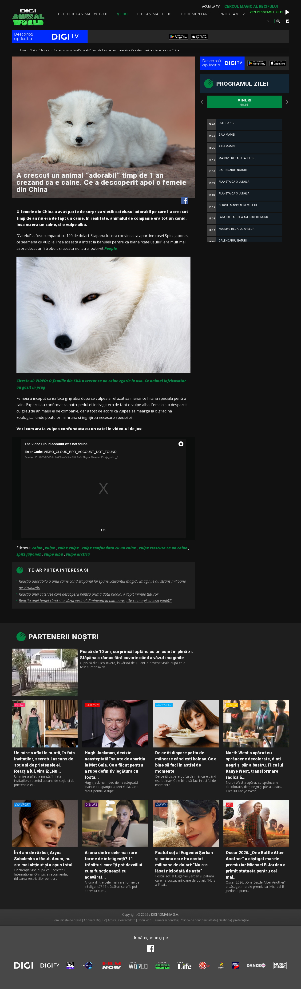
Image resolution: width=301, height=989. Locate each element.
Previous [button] (202, 102)
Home (23, 50)
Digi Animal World (28, 17)
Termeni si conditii (165, 920)
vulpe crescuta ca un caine (163, 547)
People (110, 248)
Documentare (195, 14)
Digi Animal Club (154, 14)
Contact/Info (126, 920)
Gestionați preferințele (234, 920)
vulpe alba (53, 554)
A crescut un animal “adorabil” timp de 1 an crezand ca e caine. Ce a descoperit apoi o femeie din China (116, 50)
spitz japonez (28, 554)
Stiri (33, 50)
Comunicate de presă (66, 920)
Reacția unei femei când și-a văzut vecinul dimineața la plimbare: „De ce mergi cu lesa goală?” (95, 600)
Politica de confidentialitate (198, 920)
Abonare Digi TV (94, 920)
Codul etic (144, 920)
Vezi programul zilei (266, 12)
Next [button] (287, 102)
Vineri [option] (244, 102)
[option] (244, 222)
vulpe (50, 547)
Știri (122, 14)
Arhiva (112, 920)
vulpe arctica (78, 554)
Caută (278, 21)
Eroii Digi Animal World (83, 14)
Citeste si (45, 50)
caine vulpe (68, 547)
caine (37, 547)
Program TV (232, 14)
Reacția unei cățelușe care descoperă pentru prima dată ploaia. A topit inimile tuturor (88, 594)
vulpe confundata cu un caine (109, 547)
